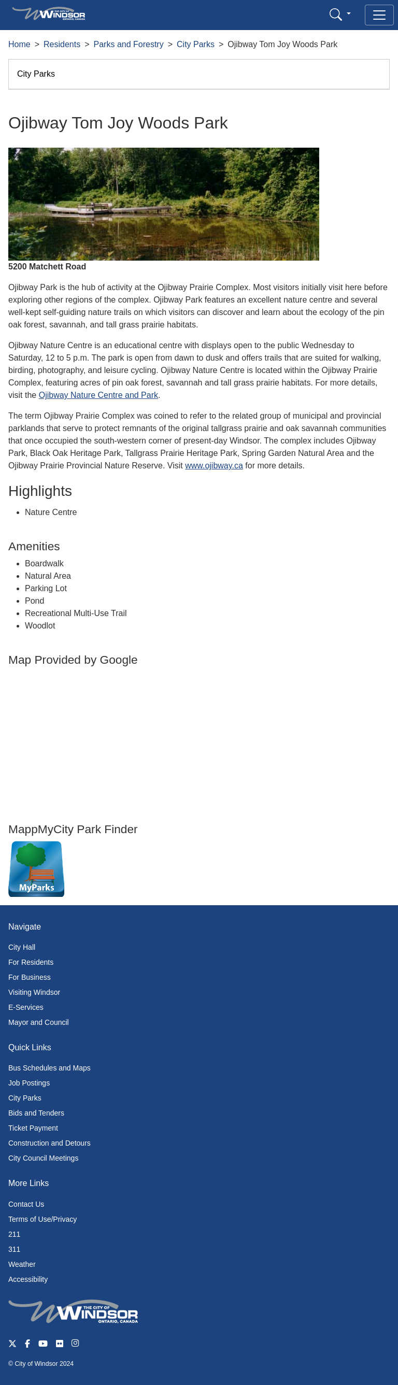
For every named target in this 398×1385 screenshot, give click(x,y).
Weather (22, 1264)
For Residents (30, 962)
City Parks (196, 44)
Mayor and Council (38, 1022)
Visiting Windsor (34, 992)
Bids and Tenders (36, 1113)
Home (19, 44)
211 (14, 1234)
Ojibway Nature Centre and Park (98, 395)
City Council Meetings (43, 1158)
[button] (340, 14)
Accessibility (28, 1279)
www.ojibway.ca (214, 465)
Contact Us (26, 1204)
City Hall (21, 947)
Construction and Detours (49, 1143)
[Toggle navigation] (379, 15)
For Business (29, 977)
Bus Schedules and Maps (49, 1068)
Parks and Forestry (129, 44)
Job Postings (29, 1083)
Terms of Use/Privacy (42, 1219)
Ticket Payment (33, 1128)
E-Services (26, 1007)
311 (14, 1249)
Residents (62, 44)
